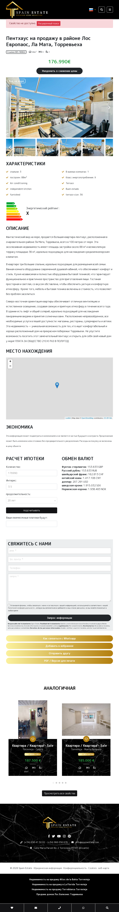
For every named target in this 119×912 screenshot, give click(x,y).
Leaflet (68, 418)
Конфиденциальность (75, 868)
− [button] (10, 366)
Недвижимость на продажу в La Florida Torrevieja (59, 884)
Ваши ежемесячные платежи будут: (27, 517)
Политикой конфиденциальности (21, 608)
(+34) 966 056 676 (57, 842)
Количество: (13, 467)
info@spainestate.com (87, 842)
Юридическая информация (48, 868)
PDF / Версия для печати (59, 660)
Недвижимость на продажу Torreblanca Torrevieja (59, 889)
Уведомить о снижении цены (59, 71)
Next (109, 107)
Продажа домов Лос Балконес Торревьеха (59, 894)
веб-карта (103, 868)
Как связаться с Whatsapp (59, 638)
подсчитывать (31, 510)
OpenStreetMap (87, 418)
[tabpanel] (32, 739)
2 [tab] (56, 783)
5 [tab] (65, 783)
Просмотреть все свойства (59, 793)
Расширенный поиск (48, 23)
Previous (10, 107)
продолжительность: (18, 494)
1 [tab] (53, 783)
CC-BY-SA (108, 418)
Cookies (92, 868)
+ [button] (10, 361)
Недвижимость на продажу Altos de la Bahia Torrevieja (59, 879)
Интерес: (11, 480)
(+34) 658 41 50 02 (34, 842)
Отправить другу (59, 653)
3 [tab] (59, 783)
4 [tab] (62, 783)
